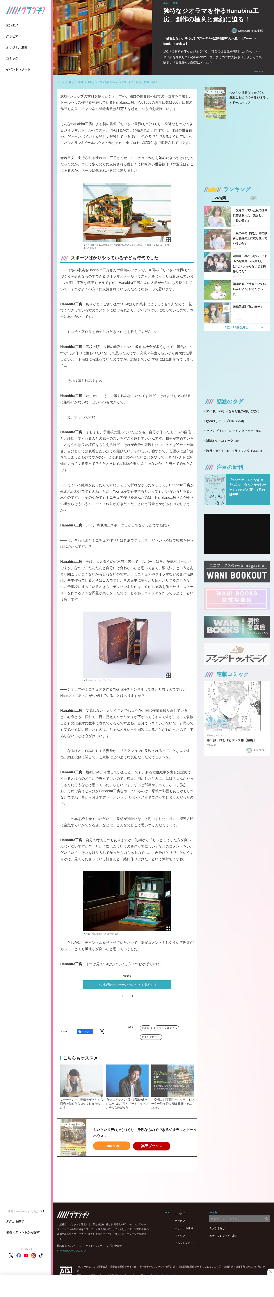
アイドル (215, 411)
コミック (12, 58)
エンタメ (12, 25)
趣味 (146, 1028)
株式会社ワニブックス (69, 1245)
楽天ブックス (151, 1146)
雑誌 (211, 440)
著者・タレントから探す (23, 1232)
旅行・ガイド (218, 451)
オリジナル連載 (16, 47)
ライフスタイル (168, 1028)
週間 (253, 198)
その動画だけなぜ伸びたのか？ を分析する (127, 984)
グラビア (12, 36)
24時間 (220, 198)
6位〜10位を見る (236, 327)
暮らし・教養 (76, 82)
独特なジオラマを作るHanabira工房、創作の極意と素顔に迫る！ (123, 82)
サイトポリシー (94, 1245)
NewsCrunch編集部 (247, 30)
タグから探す (15, 1221)
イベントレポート (18, 69)
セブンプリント (218, 431)
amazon (111, 1146)
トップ (60, 82)
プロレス (235, 421)
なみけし (213, 421)
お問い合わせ (114, 1245)
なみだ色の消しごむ (243, 411)
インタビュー (152, 1036)
